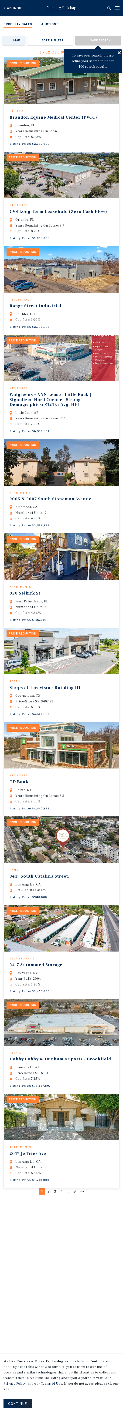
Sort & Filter (52, 40)
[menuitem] (17, 25)
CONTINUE (17, 1404)
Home (61, 8)
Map (16, 40)
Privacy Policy (14, 1384)
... (69, 1263)
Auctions (49, 24)
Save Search (100, 40)
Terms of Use (51, 1384)
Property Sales (17, 24)
